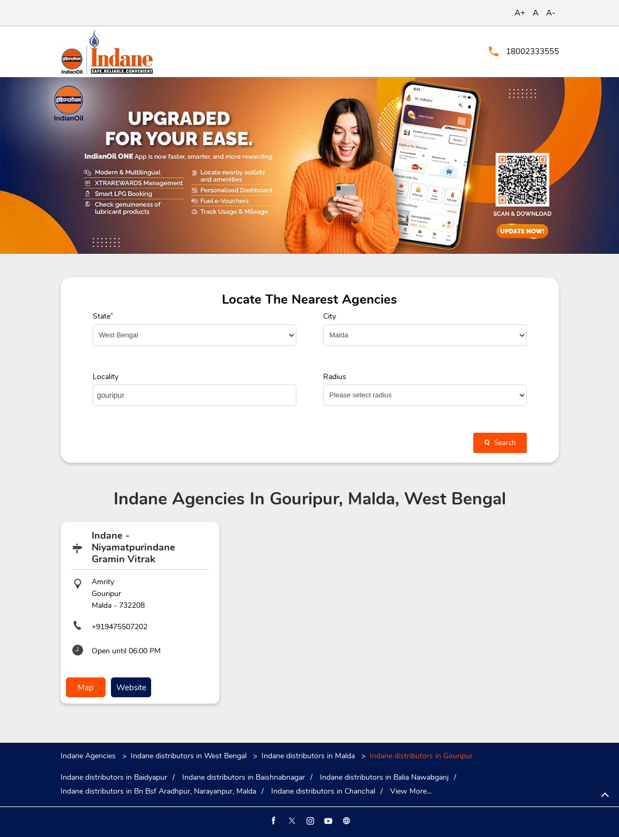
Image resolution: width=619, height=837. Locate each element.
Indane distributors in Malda (308, 756)
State (103, 316)
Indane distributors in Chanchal (323, 791)
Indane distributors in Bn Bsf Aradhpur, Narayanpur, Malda (158, 791)
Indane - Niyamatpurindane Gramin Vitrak (133, 547)
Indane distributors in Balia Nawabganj (384, 777)
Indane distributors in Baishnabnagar (243, 777)
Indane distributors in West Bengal (189, 756)
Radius (334, 377)
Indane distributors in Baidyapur (114, 777)
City (329, 316)
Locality (105, 377)
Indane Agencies (89, 756)
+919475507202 (119, 627)
